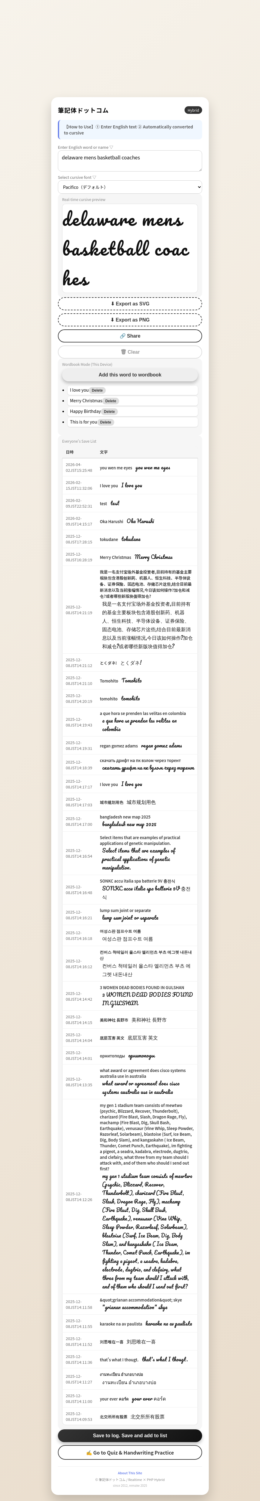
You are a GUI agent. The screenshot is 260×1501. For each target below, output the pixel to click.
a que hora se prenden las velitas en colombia (143, 713)
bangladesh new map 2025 (125, 817)
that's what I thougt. (119, 1360)
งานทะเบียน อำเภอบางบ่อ (121, 1374)
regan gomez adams (119, 746)
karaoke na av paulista (121, 1324)
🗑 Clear (130, 352)
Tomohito (109, 681)
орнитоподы (112, 1056)
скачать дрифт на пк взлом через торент (140, 760)
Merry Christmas (115, 557)
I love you (109, 485)
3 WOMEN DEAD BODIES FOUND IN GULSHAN (142, 987)
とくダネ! (108, 663)
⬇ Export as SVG (130, 303)
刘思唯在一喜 (111, 1342)
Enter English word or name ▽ (85, 147)
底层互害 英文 (112, 1038)
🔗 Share (130, 336)
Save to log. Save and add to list (130, 1435)
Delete (97, 390)
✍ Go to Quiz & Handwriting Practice (130, 1452)
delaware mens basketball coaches (130, 161)
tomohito (109, 699)
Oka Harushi (111, 521)
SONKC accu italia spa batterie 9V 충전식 (137, 881)
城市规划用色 (111, 802)
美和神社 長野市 (114, 1020)
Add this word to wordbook (129, 374)
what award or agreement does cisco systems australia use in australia (143, 1073)
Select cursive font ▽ (77, 177)
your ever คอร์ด (114, 1399)
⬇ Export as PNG (129, 319)
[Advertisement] (130, 48)
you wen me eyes (116, 468)
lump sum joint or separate (125, 910)
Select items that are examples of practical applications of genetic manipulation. (140, 840)
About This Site (130, 1472)
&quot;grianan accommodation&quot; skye (141, 1300)
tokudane (109, 539)
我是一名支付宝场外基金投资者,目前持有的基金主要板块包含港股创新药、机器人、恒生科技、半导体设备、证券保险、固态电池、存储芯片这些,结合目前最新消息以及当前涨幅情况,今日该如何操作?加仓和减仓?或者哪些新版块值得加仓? (146, 584)
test (103, 503)
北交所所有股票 (113, 1417)
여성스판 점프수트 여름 (120, 931)
